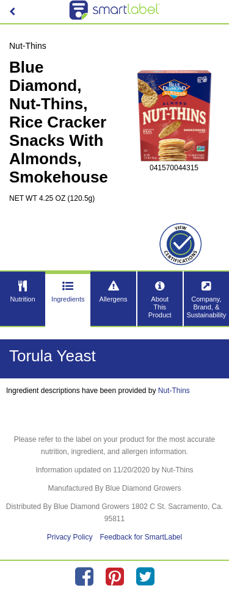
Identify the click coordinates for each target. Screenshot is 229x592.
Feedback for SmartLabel (141, 537)
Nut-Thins (174, 390)
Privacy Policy (70, 537)
